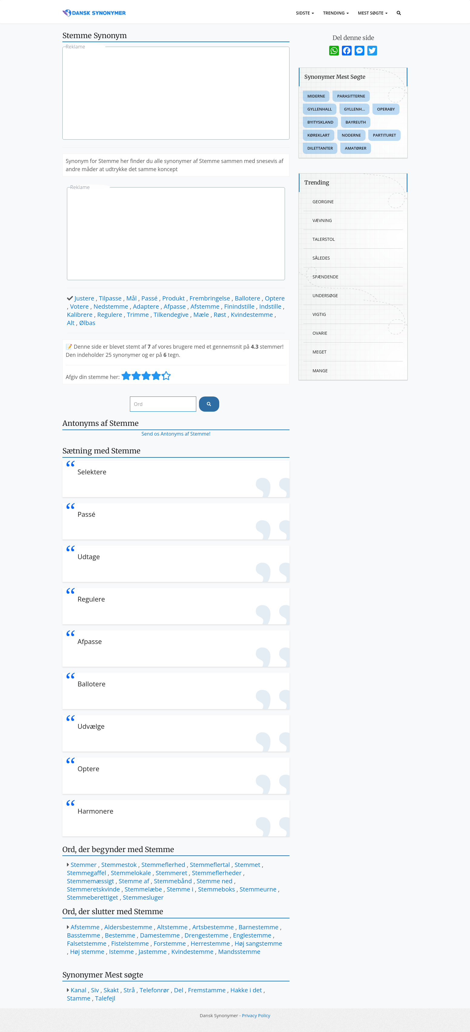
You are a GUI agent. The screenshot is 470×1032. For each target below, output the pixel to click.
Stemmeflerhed (163, 865)
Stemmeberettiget (92, 897)
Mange (320, 370)
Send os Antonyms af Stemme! (175, 433)
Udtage (89, 556)
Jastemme (152, 951)
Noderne (351, 135)
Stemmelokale (131, 873)
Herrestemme (210, 943)
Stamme (78, 998)
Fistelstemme (130, 943)
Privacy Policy (256, 1015)
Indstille (270, 306)
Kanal (78, 990)
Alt (70, 323)
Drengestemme (206, 935)
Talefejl (105, 998)
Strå (129, 990)
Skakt (111, 990)
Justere (84, 298)
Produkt (173, 298)
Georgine (323, 201)
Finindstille (239, 306)
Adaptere (146, 306)
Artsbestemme (213, 927)
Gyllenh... (354, 109)
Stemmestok (119, 865)
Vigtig (319, 314)
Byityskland (320, 122)
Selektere (92, 471)
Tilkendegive (171, 314)
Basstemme (83, 935)
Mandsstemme (239, 951)
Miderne (316, 96)
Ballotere (247, 298)
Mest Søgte (373, 13)
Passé (149, 298)
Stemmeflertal (210, 865)
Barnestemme (259, 927)
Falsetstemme (87, 943)
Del (178, 990)
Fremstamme (207, 990)
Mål (131, 298)
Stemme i (180, 889)
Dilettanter (320, 148)
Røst (220, 314)
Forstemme (170, 943)
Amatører (355, 148)
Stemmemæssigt (90, 881)
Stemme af (134, 881)
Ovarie (320, 333)
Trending (336, 13)
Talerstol (324, 239)
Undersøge (325, 295)
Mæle (201, 314)
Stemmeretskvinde (93, 889)
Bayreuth (356, 122)
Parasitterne (351, 96)
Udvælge (91, 726)
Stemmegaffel (86, 873)
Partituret (384, 135)
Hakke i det (246, 990)
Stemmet (247, 865)
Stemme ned (215, 881)
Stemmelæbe (143, 889)
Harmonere (95, 810)
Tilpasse (110, 298)
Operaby (386, 109)
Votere (79, 306)
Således (321, 258)
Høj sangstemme (258, 943)
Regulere (109, 314)
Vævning (322, 220)
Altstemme (172, 927)
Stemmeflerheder (217, 873)
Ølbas (87, 323)
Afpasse (175, 306)
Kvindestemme (252, 314)
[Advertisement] (176, 93)
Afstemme (205, 306)
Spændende (325, 277)
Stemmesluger (143, 897)
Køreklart (318, 135)
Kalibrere (80, 314)
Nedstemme (111, 306)
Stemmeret (171, 873)
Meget (319, 352)
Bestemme (120, 935)
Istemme (121, 951)
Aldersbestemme (128, 927)
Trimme (138, 314)
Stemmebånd (173, 881)
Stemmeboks (216, 889)
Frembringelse (210, 298)
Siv (95, 990)
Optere (275, 298)
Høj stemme (87, 951)
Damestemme (160, 935)
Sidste (305, 13)
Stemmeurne (258, 889)
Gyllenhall (319, 109)
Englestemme (252, 935)
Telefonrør (154, 990)
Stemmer (84, 865)
